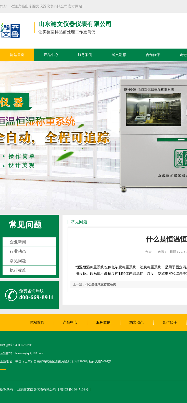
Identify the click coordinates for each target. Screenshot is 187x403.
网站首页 (17, 55)
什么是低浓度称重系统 (100, 284)
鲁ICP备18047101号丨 (76, 389)
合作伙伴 (153, 55)
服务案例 (85, 55)
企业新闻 (18, 242)
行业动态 (18, 251)
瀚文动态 (119, 55)
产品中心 (51, 55)
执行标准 (18, 270)
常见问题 (25, 224)
